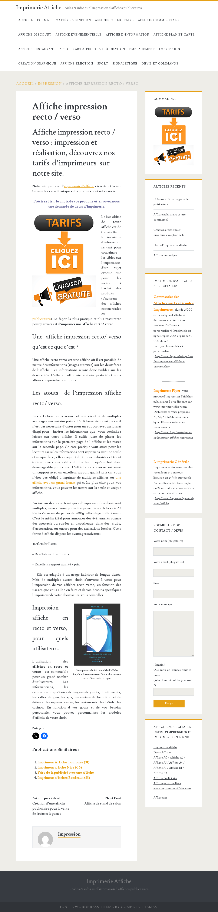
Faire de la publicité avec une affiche (65, 772)
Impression (169, 49)
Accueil (25, 20)
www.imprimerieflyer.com (170, 407)
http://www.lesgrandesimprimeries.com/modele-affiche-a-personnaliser (173, 361)
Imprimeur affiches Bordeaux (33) (63, 778)
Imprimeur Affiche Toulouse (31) (63, 762)
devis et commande (160, 63)
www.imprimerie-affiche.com (172, 788)
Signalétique (125, 63)
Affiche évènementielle (79, 34)
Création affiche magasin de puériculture (171, 202)
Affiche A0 (160, 757)
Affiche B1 (175, 768)
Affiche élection (76, 63)
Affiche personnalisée (167, 783)
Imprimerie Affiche (38, 7)
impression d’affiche (79, 186)
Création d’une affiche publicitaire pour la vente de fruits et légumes (50, 808)
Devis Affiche (162, 752)
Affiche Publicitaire (114, 20)
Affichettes (160, 797)
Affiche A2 (176, 757)
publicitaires (41, 319)
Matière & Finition (73, 20)
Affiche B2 (160, 773)
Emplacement (142, 49)
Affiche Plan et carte (174, 34)
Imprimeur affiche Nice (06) (59, 767)
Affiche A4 (176, 762)
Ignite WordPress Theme (87, 907)
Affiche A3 (160, 762)
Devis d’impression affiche (170, 245)
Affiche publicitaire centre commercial (169, 217)
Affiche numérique (165, 255)
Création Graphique (37, 63)
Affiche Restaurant (36, 49)
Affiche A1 (159, 768)
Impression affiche (165, 747)
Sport (102, 63)
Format (44, 20)
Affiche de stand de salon (102, 803)
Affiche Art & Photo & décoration (92, 49)
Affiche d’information (127, 34)
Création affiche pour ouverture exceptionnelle (168, 232)
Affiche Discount (35, 34)
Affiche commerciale (158, 20)
